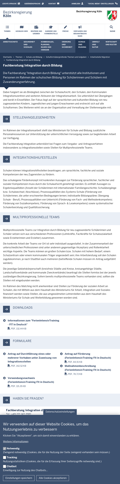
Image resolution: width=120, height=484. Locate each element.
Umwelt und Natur (96, 44)
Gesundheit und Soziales (29, 44)
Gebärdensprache (34, 3)
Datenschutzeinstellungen (60, 411)
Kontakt (53, 3)
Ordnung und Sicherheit (67, 44)
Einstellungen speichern (18, 478)
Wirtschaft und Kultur (111, 43)
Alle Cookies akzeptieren (53, 478)
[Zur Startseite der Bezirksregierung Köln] (17, 14)
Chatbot (12, 466)
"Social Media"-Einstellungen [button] (103, 3)
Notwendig (13, 448)
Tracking (12, 457)
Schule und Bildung (82, 44)
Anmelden (77, 3)
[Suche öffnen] (112, 31)
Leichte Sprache (11, 3)
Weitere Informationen (15, 441)
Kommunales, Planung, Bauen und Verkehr (47, 46)
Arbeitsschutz (10, 42)
